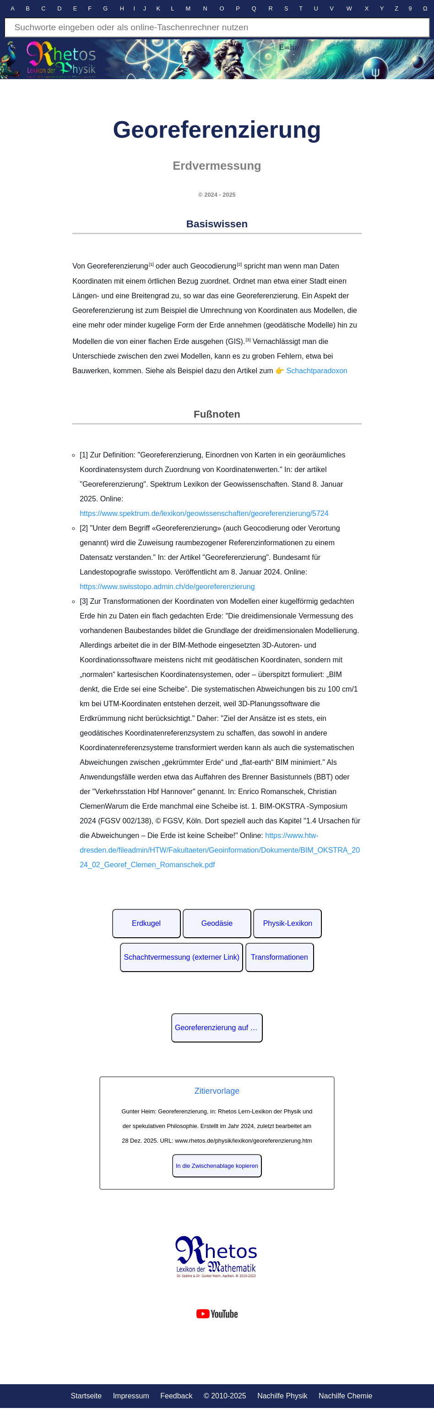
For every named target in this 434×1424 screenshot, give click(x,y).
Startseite (86, 1396)
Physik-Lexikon (288, 923)
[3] (247, 339)
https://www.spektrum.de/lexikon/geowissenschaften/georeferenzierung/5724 (204, 513)
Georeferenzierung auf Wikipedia (219, 1028)
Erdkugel (146, 923)
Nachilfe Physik (282, 1396)
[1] (151, 264)
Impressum (131, 1396)
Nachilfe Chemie (345, 1396)
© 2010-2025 (225, 1396)
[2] (239, 264)
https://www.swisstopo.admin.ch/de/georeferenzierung (167, 587)
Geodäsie (217, 923)
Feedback (176, 1396)
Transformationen (279, 957)
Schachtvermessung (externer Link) (181, 957)
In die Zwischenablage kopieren (217, 1165)
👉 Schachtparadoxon (311, 371)
